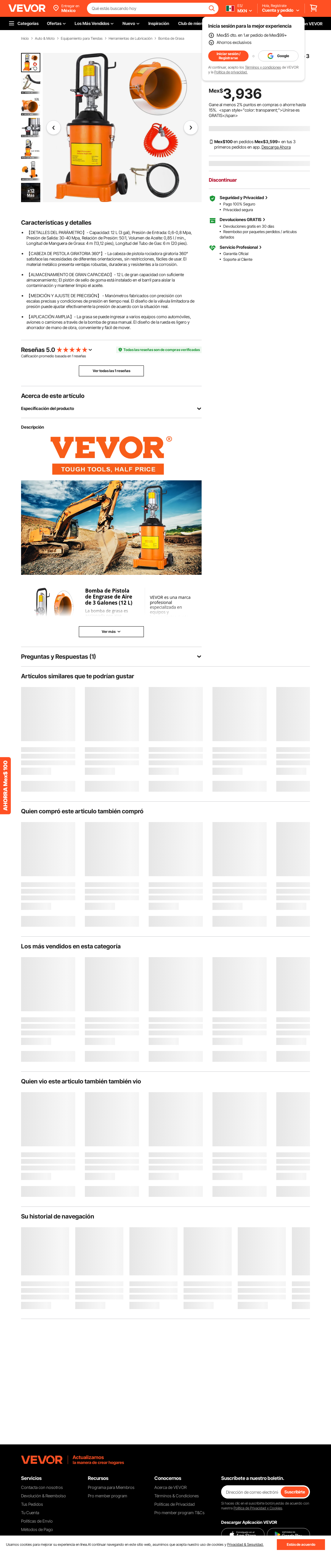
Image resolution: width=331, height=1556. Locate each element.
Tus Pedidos (32, 1504)
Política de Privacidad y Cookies (258, 1508)
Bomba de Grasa (171, 38)
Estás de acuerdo (301, 1544)
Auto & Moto (45, 38)
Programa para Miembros (111, 1487)
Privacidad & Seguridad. (245, 1544)
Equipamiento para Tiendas (82, 38)
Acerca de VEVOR (170, 1487)
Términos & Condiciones (176, 1495)
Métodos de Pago (37, 1529)
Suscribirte (294, 1491)
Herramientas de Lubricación (130, 38)
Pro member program (107, 1495)
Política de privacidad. (231, 72)
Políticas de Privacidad (174, 1504)
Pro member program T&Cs (179, 1512)
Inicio (25, 38)
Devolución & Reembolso (43, 1495)
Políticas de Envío (37, 1521)
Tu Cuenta (30, 1512)
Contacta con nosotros (42, 1487)
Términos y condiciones (263, 67)
